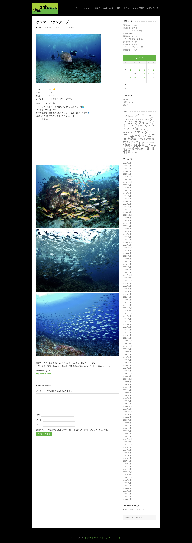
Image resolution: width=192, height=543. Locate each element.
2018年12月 (127, 406)
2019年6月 (127, 390)
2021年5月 (127, 327)
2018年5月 (127, 425)
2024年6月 (127, 226)
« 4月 (125, 88)
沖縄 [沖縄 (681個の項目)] (126, 145)
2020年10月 (127, 346)
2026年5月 (127, 163)
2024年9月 (127, 218)
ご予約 (126, 8)
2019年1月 (127, 404)
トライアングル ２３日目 (133, 39)
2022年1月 (127, 305)
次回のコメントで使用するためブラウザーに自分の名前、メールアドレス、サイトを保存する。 (72, 430)
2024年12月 (127, 209)
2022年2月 (127, 302)
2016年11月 (127, 475)
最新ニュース (128, 102)
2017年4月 (127, 461)
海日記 (58, 27)
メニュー (87, 8)
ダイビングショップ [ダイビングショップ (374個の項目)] (139, 123)
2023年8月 (127, 253)
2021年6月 (127, 324)
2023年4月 (127, 264)
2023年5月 (127, 261)
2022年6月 (127, 291)
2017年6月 (127, 455)
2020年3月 (127, 365)
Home (78, 8)
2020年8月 (127, 352)
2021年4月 (127, 330)
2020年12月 (127, 341)
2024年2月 (127, 237)
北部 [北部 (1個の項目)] (146, 142)
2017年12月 (127, 439)
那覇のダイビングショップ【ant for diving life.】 (103, 538)
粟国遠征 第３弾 (130, 50)
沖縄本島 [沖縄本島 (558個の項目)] (138, 145)
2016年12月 (127, 472)
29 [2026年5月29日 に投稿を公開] (148, 81)
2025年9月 (127, 185)
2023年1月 (127, 272)
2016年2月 (127, 499)
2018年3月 (127, 431)
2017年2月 (127, 466)
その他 (125, 99)
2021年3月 (127, 332)
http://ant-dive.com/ (44, 374)
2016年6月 (127, 488)
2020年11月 (127, 343)
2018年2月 (127, 434)
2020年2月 (127, 368)
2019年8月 (127, 384)
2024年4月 (127, 231)
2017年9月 (127, 447)
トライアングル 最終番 (132, 31)
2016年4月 (127, 494)
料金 (119, 8)
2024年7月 (127, 223)
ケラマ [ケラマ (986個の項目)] (142, 115)
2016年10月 (127, 477)
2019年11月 (127, 376)
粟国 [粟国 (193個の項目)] (135, 148)
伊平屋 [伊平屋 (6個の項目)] (148, 139)
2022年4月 (127, 297)
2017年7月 (127, 453)
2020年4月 (127, 363)
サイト (38, 425)
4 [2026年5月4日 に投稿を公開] (130, 70)
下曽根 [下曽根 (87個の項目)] (141, 139)
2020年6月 (127, 357)
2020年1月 (127, 371)
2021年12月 (127, 308)
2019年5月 (127, 393)
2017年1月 (127, 469)
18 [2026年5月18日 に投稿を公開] (130, 77)
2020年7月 (127, 354)
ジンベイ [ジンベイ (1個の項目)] (138, 119)
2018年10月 (127, 412)
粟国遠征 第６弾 (130, 36)
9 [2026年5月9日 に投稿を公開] (153, 70)
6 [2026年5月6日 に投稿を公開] (139, 70)
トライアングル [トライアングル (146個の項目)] (138, 127)
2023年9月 (127, 250)
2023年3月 (127, 267)
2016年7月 (127, 486)
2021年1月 (127, 338)
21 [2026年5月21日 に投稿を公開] (144, 77)
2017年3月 (127, 464)
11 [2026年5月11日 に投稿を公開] (130, 73)
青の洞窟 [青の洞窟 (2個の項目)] (134, 152)
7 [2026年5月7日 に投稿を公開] (144, 70)
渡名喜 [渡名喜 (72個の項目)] (149, 145)
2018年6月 (127, 423)
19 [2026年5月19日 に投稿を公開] (135, 77)
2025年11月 (127, 179)
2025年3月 (127, 201)
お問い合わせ (152, 8)
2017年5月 (127, 458)
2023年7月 (127, 256)
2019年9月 (127, 382)
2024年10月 (127, 215)
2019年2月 (127, 401)
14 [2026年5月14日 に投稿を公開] (144, 73)
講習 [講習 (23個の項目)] (140, 149)
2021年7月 (127, 322)
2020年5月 (127, 360)
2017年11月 (127, 442)
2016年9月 (127, 480)
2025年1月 (127, 207)
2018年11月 (127, 409)
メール (38, 420)
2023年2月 (127, 270)
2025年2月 (127, 204)
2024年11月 (127, 212)
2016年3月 (127, 496)
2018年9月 (127, 414)
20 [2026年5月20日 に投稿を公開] (139, 77)
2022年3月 (127, 300)
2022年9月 (127, 283)
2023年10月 (127, 248)
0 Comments (70, 27)
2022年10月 (127, 281)
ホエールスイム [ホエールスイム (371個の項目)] (139, 135)
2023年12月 (127, 242)
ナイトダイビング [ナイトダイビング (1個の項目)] (145, 129)
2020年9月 (127, 349)
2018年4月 (127, 428)
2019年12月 (127, 373)
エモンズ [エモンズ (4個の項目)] (133, 116)
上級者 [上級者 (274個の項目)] (131, 139)
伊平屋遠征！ (128, 33)
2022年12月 (127, 275)
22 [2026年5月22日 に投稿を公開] (148, 77)
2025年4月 (127, 199)
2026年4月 (127, 166)
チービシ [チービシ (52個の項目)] (142, 125)
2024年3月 (127, 234)
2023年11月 (127, 245)
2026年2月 (127, 171)
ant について (108, 8)
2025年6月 (127, 193)
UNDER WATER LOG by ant (133, 510)
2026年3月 (127, 168)
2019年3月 (127, 398)
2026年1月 (127, 174)
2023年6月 (127, 259)
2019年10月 (127, 379)
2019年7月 (127, 387)
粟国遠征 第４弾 (130, 44)
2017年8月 (127, 450)
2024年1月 (127, 240)
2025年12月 (127, 177)
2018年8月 (127, 417)
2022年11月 (127, 278)
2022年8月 (127, 286)
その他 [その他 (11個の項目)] (126, 116)
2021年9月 (127, 316)
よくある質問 (138, 8)
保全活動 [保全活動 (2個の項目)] (142, 142)
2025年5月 (127, 196)
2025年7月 (127, 190)
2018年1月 (127, 436)
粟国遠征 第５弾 (130, 42)
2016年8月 (127, 483)
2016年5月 (127, 491)
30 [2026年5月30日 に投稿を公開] (153, 81)
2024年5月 (127, 229)
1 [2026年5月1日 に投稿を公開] (148, 66)
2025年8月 (127, 188)
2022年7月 (127, 289)
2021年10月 (127, 313)
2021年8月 (127, 319)
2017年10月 (127, 445)
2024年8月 (127, 220)
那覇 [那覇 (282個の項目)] (146, 148)
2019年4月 (127, 395)
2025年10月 (127, 182)
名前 (38, 415)
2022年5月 (127, 294)
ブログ (97, 8)
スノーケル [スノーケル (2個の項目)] (145, 119)
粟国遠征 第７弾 (130, 28)
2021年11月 (127, 311)
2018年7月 (127, 420)
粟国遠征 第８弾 (130, 25)
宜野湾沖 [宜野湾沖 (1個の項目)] (151, 142)
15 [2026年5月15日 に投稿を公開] (148, 73)
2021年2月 (127, 335)
